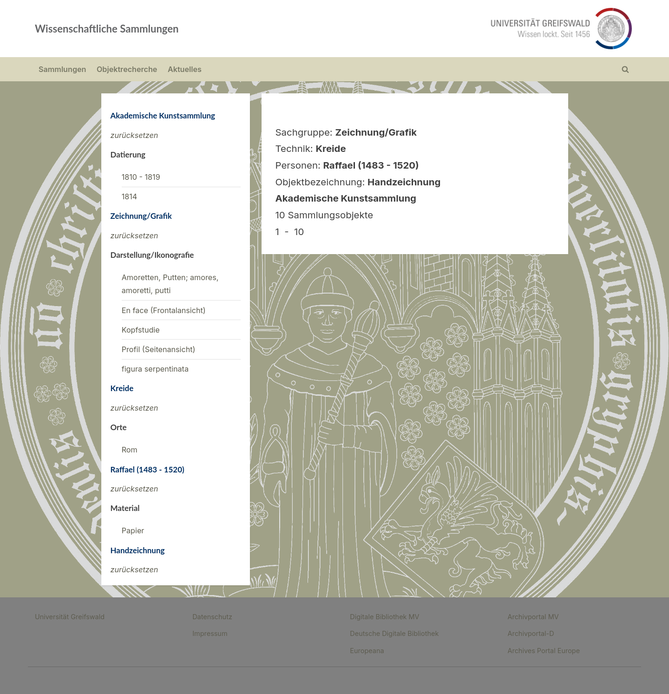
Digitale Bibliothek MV (384, 617)
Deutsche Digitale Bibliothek (394, 633)
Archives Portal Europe (543, 651)
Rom (130, 449)
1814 (130, 196)
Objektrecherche (127, 69)
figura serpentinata (155, 368)
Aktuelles (185, 69)
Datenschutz (212, 617)
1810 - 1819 (141, 177)
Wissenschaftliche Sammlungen (107, 28)
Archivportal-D (530, 633)
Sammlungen (62, 69)
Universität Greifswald (70, 617)
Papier (133, 530)
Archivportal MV (532, 617)
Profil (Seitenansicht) (159, 349)
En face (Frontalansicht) (164, 310)
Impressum (209, 633)
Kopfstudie (141, 329)
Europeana (367, 651)
